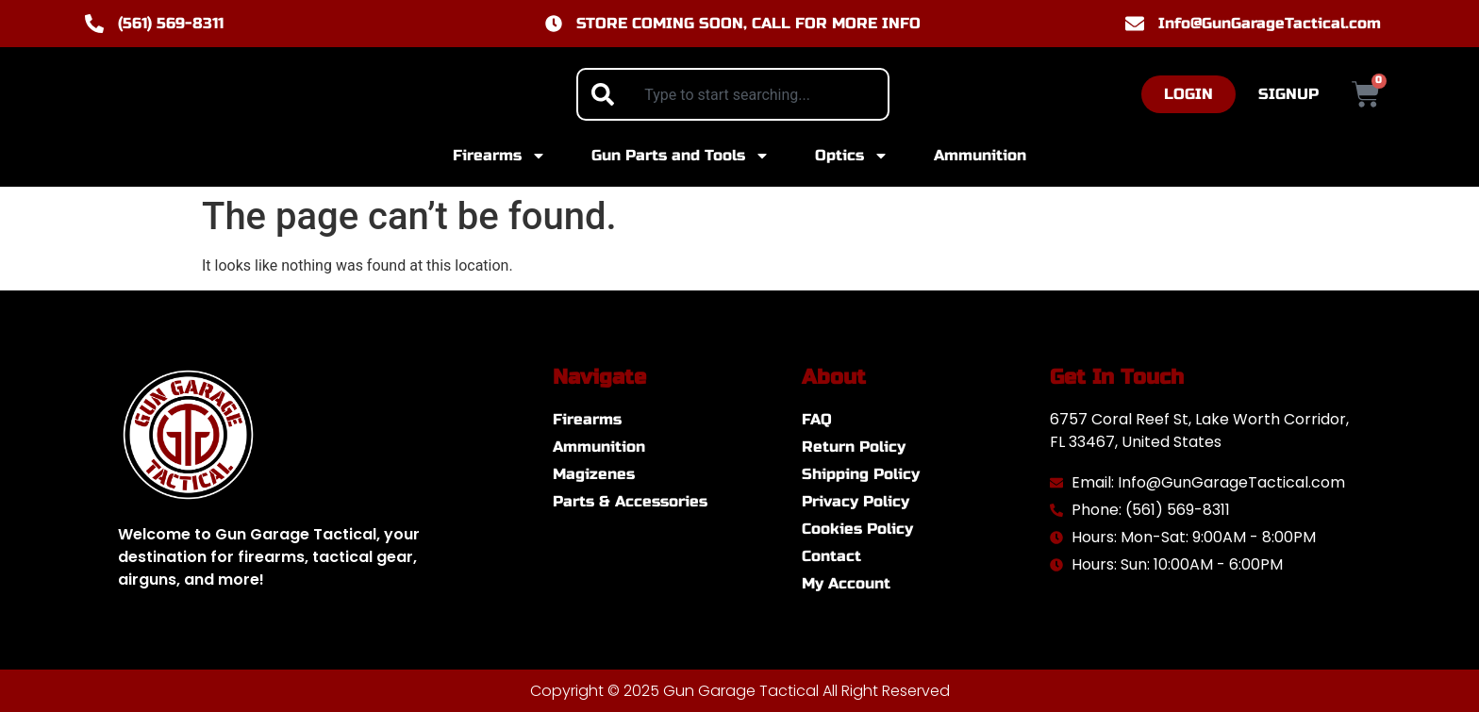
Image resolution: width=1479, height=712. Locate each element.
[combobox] (732, 94)
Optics (852, 156)
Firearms (499, 156)
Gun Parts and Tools (680, 156)
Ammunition (980, 155)
